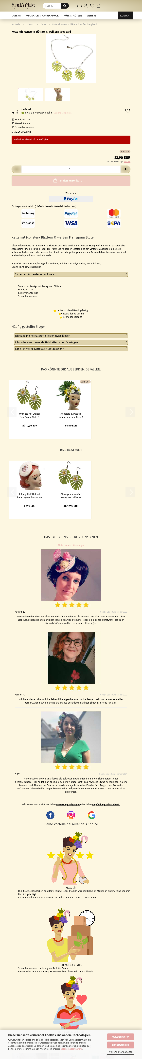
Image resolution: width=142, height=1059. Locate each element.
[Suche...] (65, 6)
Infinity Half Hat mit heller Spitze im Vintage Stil (29, 495)
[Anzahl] (71, 169)
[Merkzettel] (92, 6)
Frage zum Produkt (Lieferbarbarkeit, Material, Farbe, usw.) (45, 206)
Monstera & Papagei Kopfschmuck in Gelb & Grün (71, 415)
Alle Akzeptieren (120, 1036)
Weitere (91, 15)
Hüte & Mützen (73, 15)
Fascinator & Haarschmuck (42, 15)
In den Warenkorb (67, 180)
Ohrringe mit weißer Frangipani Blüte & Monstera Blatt (29, 415)
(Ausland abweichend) (63, 113)
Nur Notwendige (120, 1045)
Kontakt (125, 15)
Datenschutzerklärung (71, 1049)
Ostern (16, 15)
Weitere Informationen (121, 1052)
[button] (79, 6)
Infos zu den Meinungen (71, 545)
